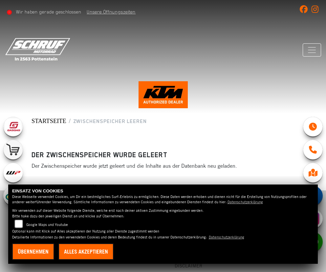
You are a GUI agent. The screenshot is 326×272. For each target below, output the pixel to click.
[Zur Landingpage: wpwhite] (13, 173)
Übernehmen (33, 251)
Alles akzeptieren (86, 251)
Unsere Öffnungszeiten (110, 11)
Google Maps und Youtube (47, 224)
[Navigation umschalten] (312, 50)
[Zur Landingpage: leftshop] (13, 150)
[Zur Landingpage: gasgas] (13, 126)
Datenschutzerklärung (245, 202)
